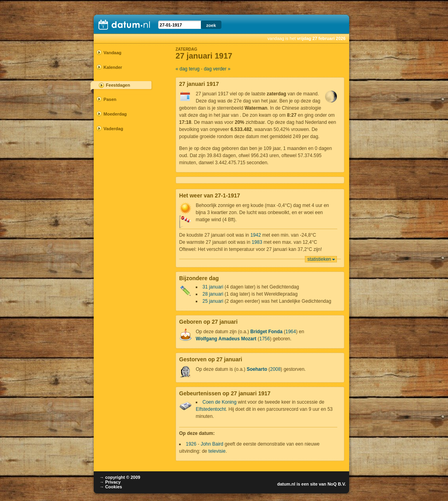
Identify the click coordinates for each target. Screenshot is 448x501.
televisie (216, 451)
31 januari (212, 287)
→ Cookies (111, 486)
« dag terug (188, 69)
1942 (255, 235)
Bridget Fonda (266, 331)
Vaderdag (113, 128)
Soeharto (257, 369)
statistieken (319, 259)
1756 (264, 339)
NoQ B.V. (336, 484)
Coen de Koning (219, 402)
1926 (191, 444)
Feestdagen (118, 85)
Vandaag (112, 52)
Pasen (110, 99)
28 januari (212, 294)
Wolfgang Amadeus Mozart (226, 339)
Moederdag (115, 114)
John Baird (211, 444)
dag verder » (217, 69)
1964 (290, 331)
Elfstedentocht (211, 409)
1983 (256, 242)
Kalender (113, 67)
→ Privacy (110, 482)
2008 (275, 369)
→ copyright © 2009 (120, 477)
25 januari (212, 301)
